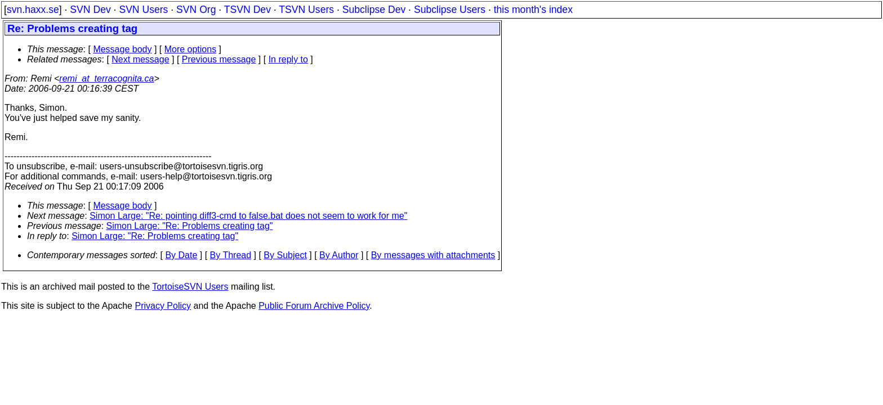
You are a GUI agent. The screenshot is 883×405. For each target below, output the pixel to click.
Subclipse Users (449, 9)
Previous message (219, 59)
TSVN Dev (247, 9)
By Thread (231, 255)
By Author (338, 255)
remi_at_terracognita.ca (106, 78)
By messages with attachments (433, 255)
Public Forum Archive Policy (313, 305)
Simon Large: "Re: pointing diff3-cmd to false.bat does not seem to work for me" (248, 215)
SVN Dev (90, 9)
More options (190, 49)
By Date (181, 255)
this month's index (533, 9)
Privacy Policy (163, 305)
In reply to (288, 59)
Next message (140, 59)
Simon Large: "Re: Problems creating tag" (189, 226)
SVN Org (196, 9)
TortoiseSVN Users (190, 286)
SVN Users (143, 9)
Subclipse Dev (373, 9)
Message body (122, 49)
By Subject (285, 255)
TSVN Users (306, 9)
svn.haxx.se (33, 9)
